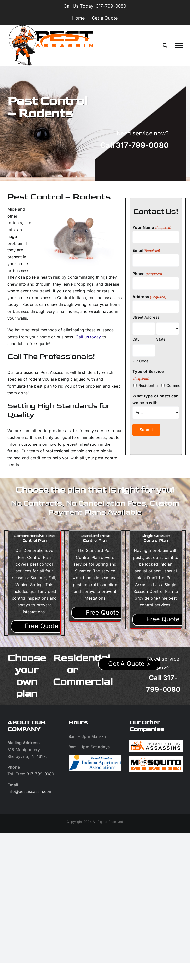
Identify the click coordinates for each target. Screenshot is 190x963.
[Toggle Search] (165, 45)
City (136, 339)
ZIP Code (140, 361)
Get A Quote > (129, 663)
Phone (147, 274)
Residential (145, 385)
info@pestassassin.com (29, 791)
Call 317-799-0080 (134, 145)
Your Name (152, 227)
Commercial (173, 385)
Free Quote (41, 626)
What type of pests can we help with (155, 399)
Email (146, 250)
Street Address (146, 317)
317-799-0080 (40, 773)
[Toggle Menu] (179, 45)
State (161, 339)
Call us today (88, 336)
